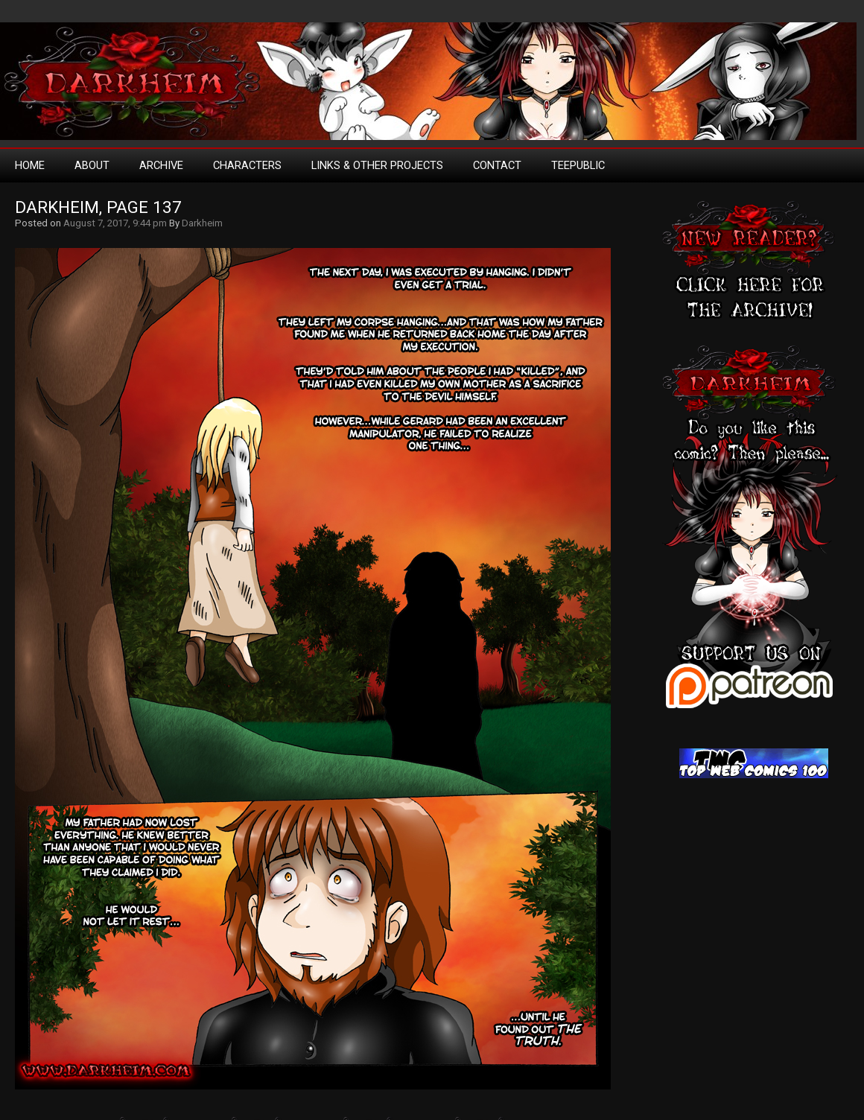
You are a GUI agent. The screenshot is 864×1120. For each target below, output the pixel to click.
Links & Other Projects (377, 165)
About (91, 165)
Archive (161, 165)
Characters (247, 165)
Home (30, 165)
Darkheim (202, 223)
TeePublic (578, 165)
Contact (497, 165)
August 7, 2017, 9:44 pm (115, 223)
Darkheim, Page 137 (98, 207)
